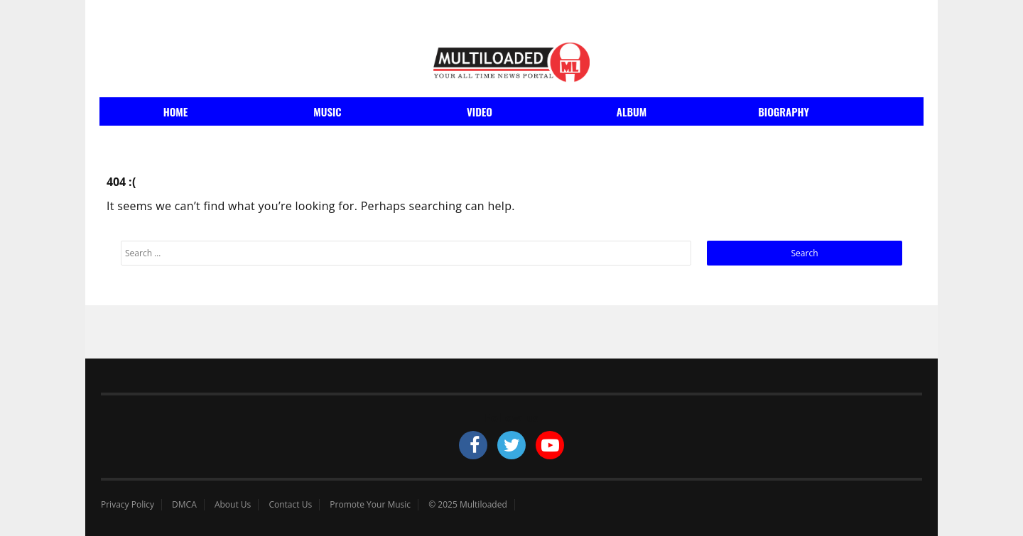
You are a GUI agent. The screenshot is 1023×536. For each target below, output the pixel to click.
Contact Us (290, 504)
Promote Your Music (370, 504)
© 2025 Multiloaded (467, 504)
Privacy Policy (127, 504)
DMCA (184, 504)
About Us (233, 504)
